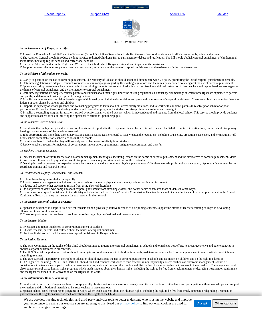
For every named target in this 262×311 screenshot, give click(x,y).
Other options (225, 303)
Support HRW (99, 14)
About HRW (177, 14)
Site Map (222, 14)
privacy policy (129, 303)
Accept (202, 303)
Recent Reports (55, 14)
